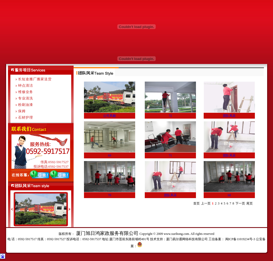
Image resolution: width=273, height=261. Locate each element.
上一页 (206, 203)
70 (109, 195)
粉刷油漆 (25, 105)
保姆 (22, 111)
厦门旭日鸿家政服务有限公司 (107, 233)
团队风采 (229, 116)
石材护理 (25, 117)
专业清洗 (25, 98)
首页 (196, 203)
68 (229, 195)
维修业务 (25, 92)
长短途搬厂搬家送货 (35, 79)
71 (170, 155)
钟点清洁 (25, 85)
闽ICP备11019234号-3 (239, 239)
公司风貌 (109, 116)
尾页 (249, 203)
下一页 (240, 203)
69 (109, 155)
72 (170, 116)
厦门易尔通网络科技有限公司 (187, 239)
